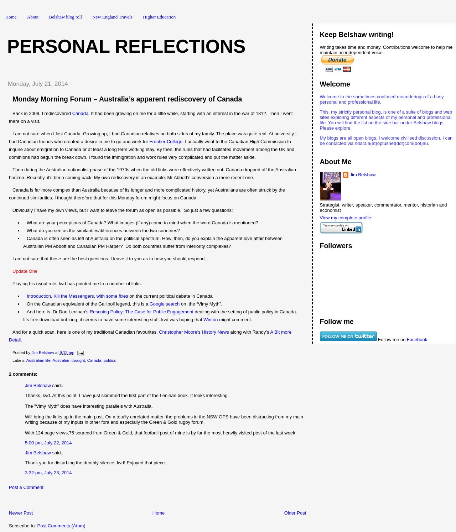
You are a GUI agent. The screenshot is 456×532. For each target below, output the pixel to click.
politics (110, 360)
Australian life (38, 360)
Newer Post (21, 513)
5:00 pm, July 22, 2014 (48, 442)
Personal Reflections (126, 46)
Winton (210, 319)
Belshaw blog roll (65, 17)
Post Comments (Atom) (61, 525)
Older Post (295, 513)
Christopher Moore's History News (194, 332)
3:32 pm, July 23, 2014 (48, 472)
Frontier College (166, 141)
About (33, 17)
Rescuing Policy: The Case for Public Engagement (141, 311)
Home (11, 17)
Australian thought (68, 360)
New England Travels (112, 17)
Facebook (417, 339)
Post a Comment (26, 487)
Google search (165, 304)
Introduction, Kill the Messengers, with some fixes (77, 296)
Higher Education (159, 17)
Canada (80, 113)
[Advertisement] (85, 502)
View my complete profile (345, 217)
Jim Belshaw (38, 385)
